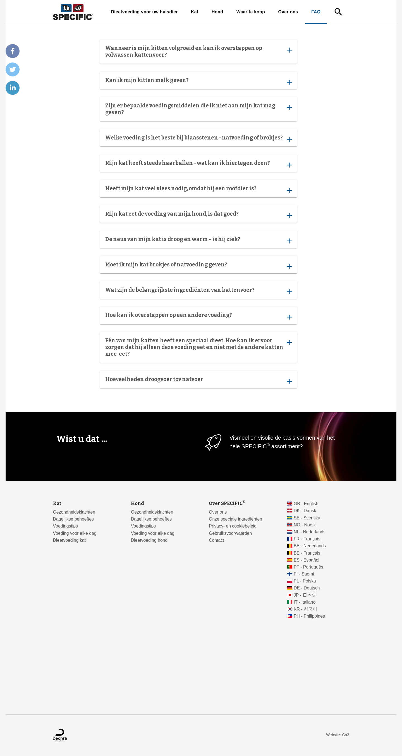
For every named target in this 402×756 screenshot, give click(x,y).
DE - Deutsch (307, 588)
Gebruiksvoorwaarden (230, 533)
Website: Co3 (337, 735)
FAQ (315, 11)
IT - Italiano (305, 602)
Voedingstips (65, 526)
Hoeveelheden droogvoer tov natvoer (198, 381)
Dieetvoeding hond (149, 540)
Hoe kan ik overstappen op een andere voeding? (198, 316)
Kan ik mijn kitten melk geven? (198, 81)
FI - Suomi (304, 574)
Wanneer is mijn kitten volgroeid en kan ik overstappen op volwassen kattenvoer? (198, 51)
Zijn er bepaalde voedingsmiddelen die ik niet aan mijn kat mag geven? (198, 108)
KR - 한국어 (305, 609)
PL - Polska (305, 581)
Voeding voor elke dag (75, 533)
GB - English (306, 503)
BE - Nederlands (310, 545)
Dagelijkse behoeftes (73, 519)
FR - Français (307, 538)
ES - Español (306, 560)
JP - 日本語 (305, 595)
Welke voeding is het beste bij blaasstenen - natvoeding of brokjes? (198, 139)
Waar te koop (250, 11)
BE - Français (307, 553)
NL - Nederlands (310, 531)
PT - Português (308, 567)
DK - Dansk (305, 510)
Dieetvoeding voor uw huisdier (144, 11)
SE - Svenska (307, 518)
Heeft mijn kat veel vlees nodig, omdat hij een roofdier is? (198, 189)
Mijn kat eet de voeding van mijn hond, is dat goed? (198, 215)
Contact (216, 540)
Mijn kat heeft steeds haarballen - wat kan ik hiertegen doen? (198, 164)
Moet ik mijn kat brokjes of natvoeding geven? (198, 266)
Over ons (288, 11)
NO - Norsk (305, 525)
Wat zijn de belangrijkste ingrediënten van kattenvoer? (198, 291)
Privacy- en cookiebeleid (233, 526)
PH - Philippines (309, 616)
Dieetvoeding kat (69, 540)
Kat (194, 11)
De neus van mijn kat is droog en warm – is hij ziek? (198, 240)
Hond (217, 11)
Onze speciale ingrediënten (235, 519)
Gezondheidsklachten (74, 512)
